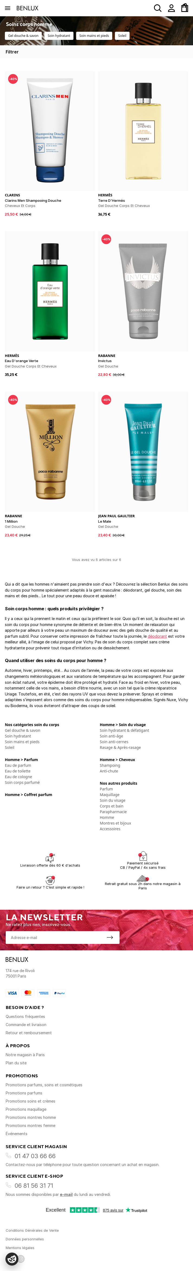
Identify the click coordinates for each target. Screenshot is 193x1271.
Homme (107, 817)
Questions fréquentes (25, 1016)
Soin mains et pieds (94, 35)
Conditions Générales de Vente (32, 1230)
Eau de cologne (18, 776)
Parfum (106, 788)
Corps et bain (111, 806)
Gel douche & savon (23, 35)
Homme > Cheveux (117, 759)
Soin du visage (113, 800)
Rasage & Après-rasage (120, 747)
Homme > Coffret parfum (28, 794)
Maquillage (110, 794)
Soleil (122, 35)
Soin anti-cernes (114, 741)
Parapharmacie (113, 811)
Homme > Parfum (21, 759)
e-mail (66, 1194)
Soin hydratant (59, 35)
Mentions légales (20, 1248)
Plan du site (16, 1063)
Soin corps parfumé (22, 782)
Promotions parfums (24, 1093)
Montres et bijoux (115, 823)
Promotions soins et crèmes (30, 1101)
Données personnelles (25, 1239)
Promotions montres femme (30, 1125)
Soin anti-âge (111, 736)
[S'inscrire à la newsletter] (110, 937)
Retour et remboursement (29, 1032)
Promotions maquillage (26, 1109)
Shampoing (110, 765)
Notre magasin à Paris (25, 1054)
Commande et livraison (26, 1024)
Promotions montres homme (31, 1117)
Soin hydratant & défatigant (124, 730)
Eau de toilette (18, 771)
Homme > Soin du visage (123, 724)
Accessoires (110, 828)
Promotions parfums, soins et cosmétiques (44, 1084)
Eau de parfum (18, 765)
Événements (16, 1133)
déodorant (157, 636)
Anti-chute (109, 771)
